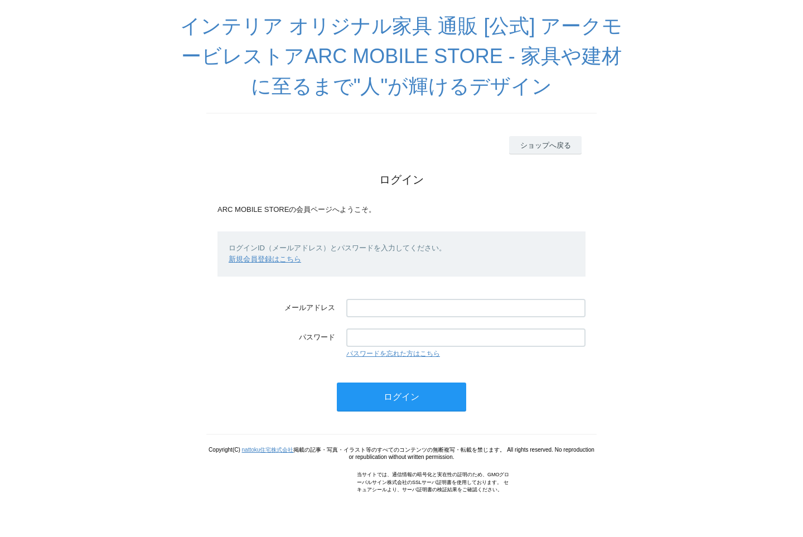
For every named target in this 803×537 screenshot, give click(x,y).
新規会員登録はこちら (265, 259)
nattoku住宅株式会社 (268, 450)
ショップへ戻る (545, 145)
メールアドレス (309, 307)
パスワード (317, 337)
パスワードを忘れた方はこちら (393, 353)
